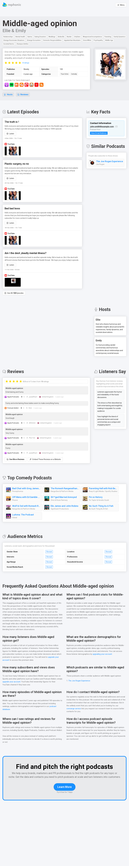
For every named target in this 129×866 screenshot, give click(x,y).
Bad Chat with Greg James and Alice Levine (26, 488)
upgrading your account (102, 654)
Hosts (8, 95)
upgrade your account (11, 682)
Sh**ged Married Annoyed (63, 497)
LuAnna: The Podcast (23, 515)
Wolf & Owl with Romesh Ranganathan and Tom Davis (26, 506)
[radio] (6, 63)
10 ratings (25, 63)
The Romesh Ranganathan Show (65, 488)
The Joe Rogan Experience (109, 166)
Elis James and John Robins (65, 506)
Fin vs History (95, 497)
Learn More (64, 793)
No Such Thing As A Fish (101, 506)
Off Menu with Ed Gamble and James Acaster (26, 497)
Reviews (22, 95)
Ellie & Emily (14, 30)
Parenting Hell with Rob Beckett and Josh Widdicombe (103, 488)
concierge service (73, 709)
